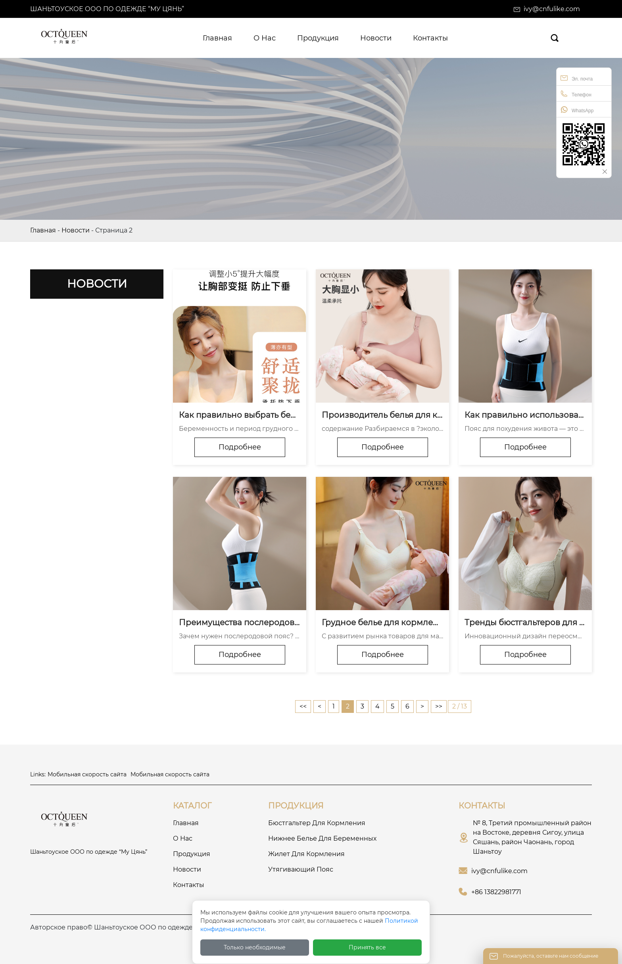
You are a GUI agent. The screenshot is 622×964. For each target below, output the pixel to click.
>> (438, 706)
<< (303, 706)
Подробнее (240, 447)
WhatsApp (577, 109)
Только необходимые (255, 947)
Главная (43, 230)
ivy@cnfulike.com (552, 9)
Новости (75, 230)
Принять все (367, 947)
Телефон (576, 94)
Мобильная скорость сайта (87, 774)
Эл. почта (577, 78)
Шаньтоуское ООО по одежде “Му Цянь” (107, 9)
